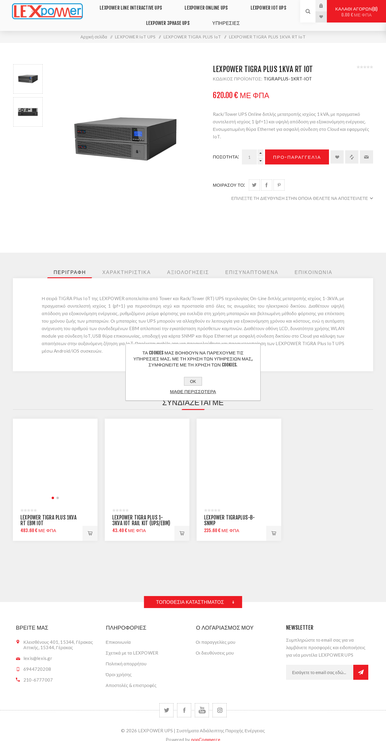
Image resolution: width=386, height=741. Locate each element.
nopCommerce (205, 731)
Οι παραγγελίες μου (215, 633)
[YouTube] (202, 702)
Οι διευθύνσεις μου (215, 644)
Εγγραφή (360, 663)
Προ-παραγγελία (297, 149)
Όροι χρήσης (119, 666)
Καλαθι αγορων (356, 12)
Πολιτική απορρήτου (126, 655)
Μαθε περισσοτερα (193, 391)
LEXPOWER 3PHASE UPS (171, 17)
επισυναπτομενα (251, 264)
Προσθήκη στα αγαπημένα (337, 148)
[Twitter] (166, 702)
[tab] (69, 264)
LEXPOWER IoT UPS (263, 5)
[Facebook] (184, 702)
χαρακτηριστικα (126, 264)
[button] (53, 489)
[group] (55, 452)
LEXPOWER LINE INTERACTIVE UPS (137, 5)
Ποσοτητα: (226, 148)
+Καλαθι (273, 524)
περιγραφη (69, 264)
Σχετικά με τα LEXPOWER (132, 644)
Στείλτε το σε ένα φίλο (366, 148)
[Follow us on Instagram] (220, 702)
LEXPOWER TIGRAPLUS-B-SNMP (229, 512)
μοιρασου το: (229, 176)
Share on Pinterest (279, 176)
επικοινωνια (314, 264)
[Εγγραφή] (319, 663)
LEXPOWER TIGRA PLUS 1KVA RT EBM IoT (48, 512)
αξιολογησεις (188, 264)
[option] (28, 70)
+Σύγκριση (351, 148)
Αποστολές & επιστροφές (131, 676)
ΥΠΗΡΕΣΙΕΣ (223, 17)
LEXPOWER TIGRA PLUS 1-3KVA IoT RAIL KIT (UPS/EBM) (141, 512)
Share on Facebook (266, 176)
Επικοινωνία (118, 633)
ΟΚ (193, 381)
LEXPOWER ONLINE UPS (207, 5)
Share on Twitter (254, 176)
